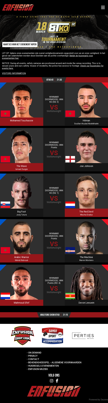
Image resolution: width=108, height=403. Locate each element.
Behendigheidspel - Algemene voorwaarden (54, 362)
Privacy (33, 356)
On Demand (34, 352)
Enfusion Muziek (38, 369)
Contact (33, 359)
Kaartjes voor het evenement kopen (19, 44)
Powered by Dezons (98, 399)
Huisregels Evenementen (43, 365)
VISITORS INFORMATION (14, 73)
